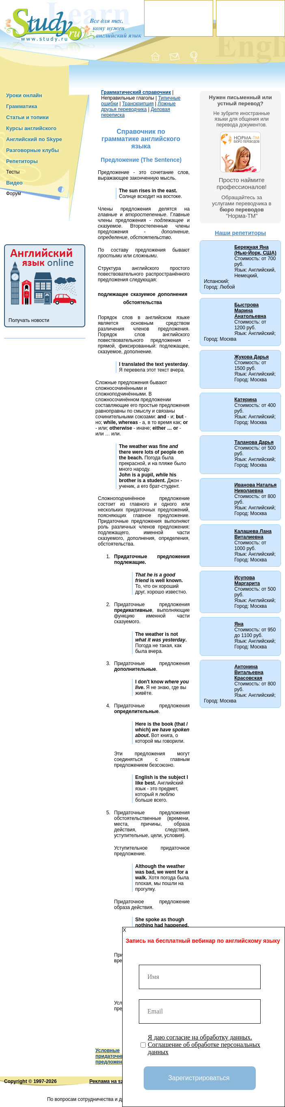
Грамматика (21, 106)
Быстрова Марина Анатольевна (250, 310)
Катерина (245, 399)
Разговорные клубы (32, 150)
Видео (14, 183)
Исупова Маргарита (247, 580)
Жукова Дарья (251, 357)
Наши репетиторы (240, 233)
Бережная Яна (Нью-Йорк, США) (255, 250)
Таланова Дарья (254, 442)
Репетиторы (22, 161)
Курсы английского (31, 128)
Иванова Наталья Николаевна (255, 488)
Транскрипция (138, 104)
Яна (239, 624)
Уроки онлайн (24, 95)
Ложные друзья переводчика (138, 106)
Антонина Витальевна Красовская (248, 672)
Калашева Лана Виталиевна (253, 534)
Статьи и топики (27, 117)
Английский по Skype (34, 139)
